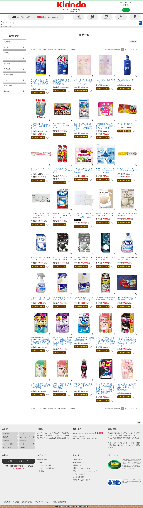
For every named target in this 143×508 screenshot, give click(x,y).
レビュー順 (71, 49)
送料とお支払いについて (81, 468)
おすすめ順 (42, 49)
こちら (52, 438)
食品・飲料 (8, 86)
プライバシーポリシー (43, 502)
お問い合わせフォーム (18, 461)
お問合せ (5, 455)
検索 (140, 22)
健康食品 (7, 42)
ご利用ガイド (77, 459)
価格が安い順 (52, 49)
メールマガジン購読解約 (46, 468)
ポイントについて (79, 474)
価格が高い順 (62, 49)
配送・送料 (77, 429)
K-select (7, 91)
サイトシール (113, 455)
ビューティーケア (10, 58)
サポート (76, 455)
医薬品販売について (79, 462)
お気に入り (107, 17)
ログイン (126, 10)
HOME (3, 26)
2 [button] (125, 49)
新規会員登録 (42, 459)
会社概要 (7, 502)
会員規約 (40, 471)
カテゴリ (5, 429)
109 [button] (132, 49)
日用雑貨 (7, 69)
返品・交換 (112, 429)
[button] (136, 49)
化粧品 (6, 53)
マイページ (121, 17)
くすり (6, 47)
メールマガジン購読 (44, 465)
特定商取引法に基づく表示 (22, 502)
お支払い (41, 429)
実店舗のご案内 (60, 502)
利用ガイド (93, 17)
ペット (6, 80)
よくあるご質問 (78, 477)
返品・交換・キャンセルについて (84, 471)
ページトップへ (139, 422)
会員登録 (78, 17)
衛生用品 (7, 64)
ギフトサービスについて (81, 480)
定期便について (78, 465)
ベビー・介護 (8, 75)
